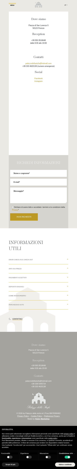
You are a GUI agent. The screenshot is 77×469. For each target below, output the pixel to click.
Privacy (15, 210)
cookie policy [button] (52, 438)
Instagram (38, 81)
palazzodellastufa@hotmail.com (38, 63)
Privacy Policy (23, 416)
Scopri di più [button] (10, 464)
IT (65, 5)
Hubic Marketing (42, 419)
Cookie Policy (36, 416)
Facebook (38, 78)
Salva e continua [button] (65, 464)
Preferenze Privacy (52, 416)
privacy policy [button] (69, 434)
